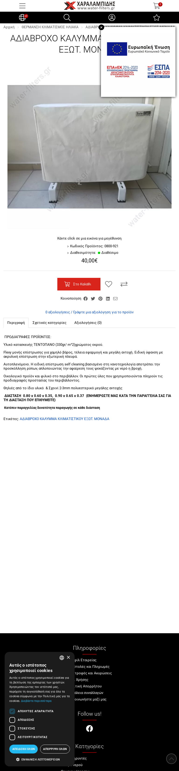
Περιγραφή (16, 323)
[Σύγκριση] (124, 284)
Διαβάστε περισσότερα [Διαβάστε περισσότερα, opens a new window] (36, 701)
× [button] (68, 657)
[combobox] (61, 657)
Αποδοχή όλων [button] (23, 749)
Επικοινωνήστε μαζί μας (87, 699)
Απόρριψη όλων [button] (55, 749)
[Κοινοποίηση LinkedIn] (108, 298)
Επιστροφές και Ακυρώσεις (89, 673)
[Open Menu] (22, 6)
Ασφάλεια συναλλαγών (85, 693)
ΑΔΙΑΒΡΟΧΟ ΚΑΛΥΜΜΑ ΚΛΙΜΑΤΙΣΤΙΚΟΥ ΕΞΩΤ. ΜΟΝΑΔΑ (64, 419)
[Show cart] (157, 6)
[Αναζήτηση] (67, 17)
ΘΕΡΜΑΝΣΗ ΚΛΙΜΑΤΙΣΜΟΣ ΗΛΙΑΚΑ (50, 27)
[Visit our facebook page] (89, 729)
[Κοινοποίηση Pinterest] (100, 298)
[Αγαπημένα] (157, 17)
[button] (39, 759)
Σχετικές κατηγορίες (49, 323)
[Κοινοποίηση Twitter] (93, 298)
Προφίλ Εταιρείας (81, 660)
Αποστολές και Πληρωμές (88, 667)
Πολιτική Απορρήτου (84, 686)
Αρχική (9, 27)
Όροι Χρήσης (77, 680)
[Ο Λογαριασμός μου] (112, 17)
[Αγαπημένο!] (109, 284)
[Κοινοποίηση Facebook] (86, 298)
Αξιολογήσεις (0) (88, 323)
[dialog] (40, 709)
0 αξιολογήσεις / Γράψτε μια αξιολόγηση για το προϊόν (89, 312)
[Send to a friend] (115, 298)
